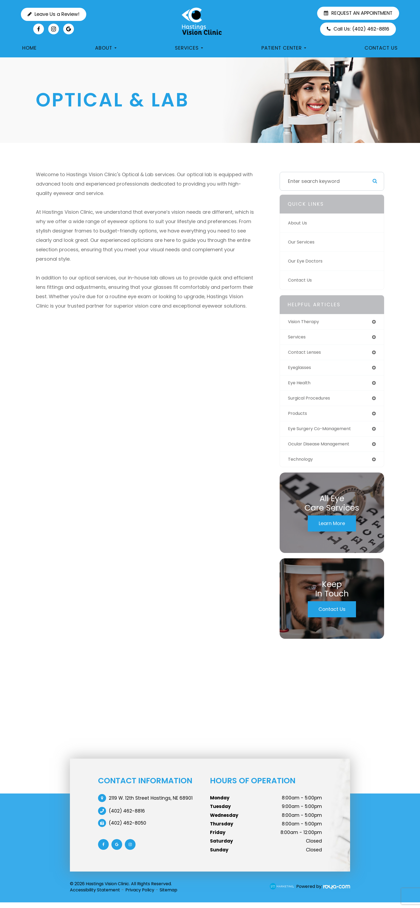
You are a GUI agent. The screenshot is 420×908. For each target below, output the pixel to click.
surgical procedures (312, 401)
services (298, 337)
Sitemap (168, 895)
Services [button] (189, 48)
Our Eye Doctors (307, 261)
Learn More (332, 528)
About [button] (106, 48)
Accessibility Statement (95, 895)
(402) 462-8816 (127, 816)
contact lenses (306, 353)
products (298, 417)
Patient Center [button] (283, 48)
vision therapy (305, 322)
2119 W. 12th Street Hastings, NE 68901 (151, 803)
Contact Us (381, 48)
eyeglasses (301, 369)
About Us (299, 223)
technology (302, 464)
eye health (300, 385)
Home (29, 48)
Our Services (303, 242)
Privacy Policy (139, 895)
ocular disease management (322, 448)
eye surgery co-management (323, 432)
